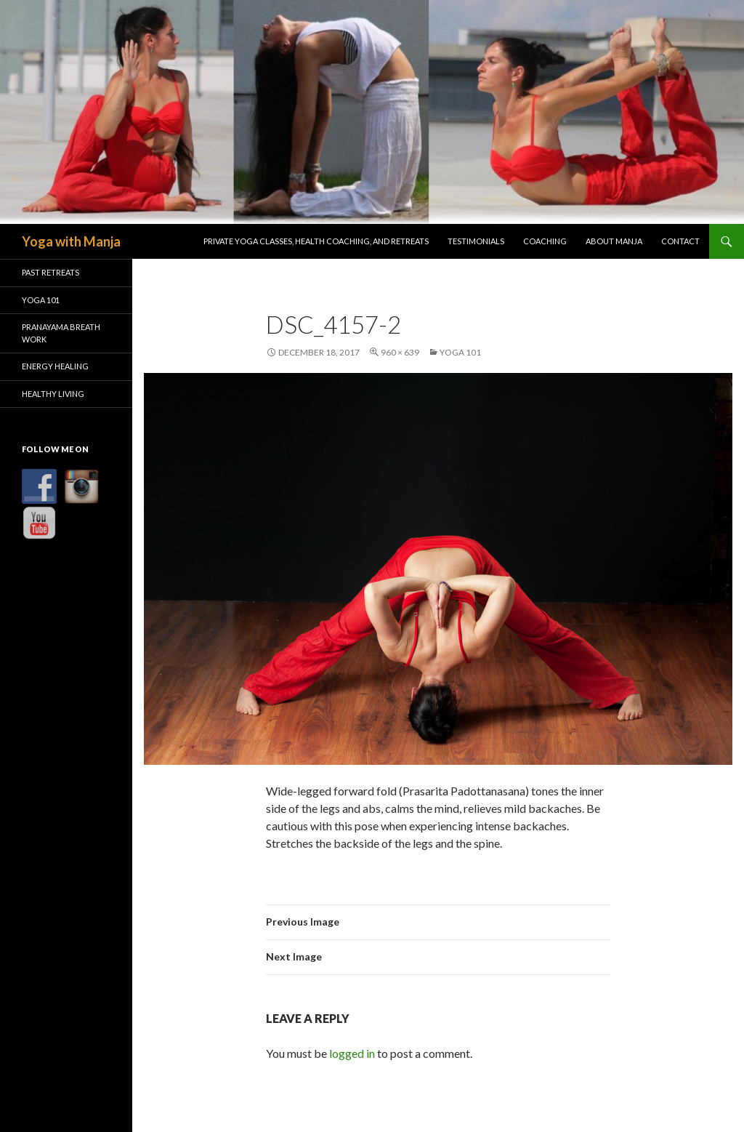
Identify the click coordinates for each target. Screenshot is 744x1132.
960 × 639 (400, 352)
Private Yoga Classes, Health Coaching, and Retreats (316, 241)
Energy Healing (55, 366)
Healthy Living (53, 393)
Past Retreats (50, 272)
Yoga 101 (460, 352)
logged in (352, 1053)
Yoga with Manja (71, 241)
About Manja (614, 241)
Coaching (545, 241)
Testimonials (476, 241)
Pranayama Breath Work (61, 333)
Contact (680, 241)
